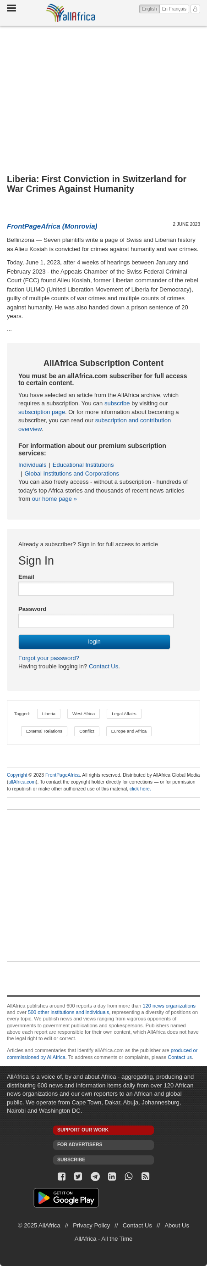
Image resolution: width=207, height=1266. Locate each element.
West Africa (83, 713)
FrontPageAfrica (62, 775)
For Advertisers (79, 1144)
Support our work (83, 1129)
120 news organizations (169, 1005)
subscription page (41, 412)
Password (32, 608)
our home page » (54, 498)
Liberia (48, 713)
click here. (140, 788)
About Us (176, 1225)
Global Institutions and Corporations (71, 473)
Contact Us (102, 666)
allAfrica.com (21, 781)
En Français (174, 8)
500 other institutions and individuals (68, 1012)
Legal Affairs (124, 713)
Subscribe (71, 1159)
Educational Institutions (83, 464)
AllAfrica (70, 13)
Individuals (32, 464)
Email (26, 576)
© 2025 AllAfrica (39, 1225)
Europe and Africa (129, 731)
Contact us (180, 1057)
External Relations (44, 731)
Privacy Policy (91, 1225)
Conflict (86, 731)
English (151, 8)
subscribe (117, 403)
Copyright (17, 775)
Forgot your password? (48, 658)
